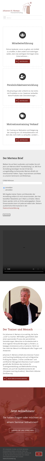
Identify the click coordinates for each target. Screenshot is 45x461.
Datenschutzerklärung (11, 208)
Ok (39, 454)
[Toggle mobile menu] (22, 17)
